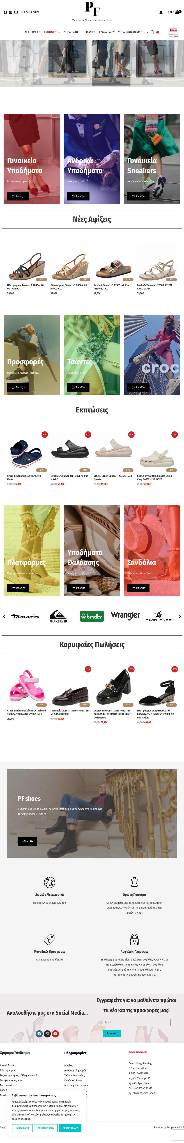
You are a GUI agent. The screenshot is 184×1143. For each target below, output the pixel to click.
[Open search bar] (152, 32)
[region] (46, 1112)
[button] (4, 616)
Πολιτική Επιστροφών (76, 1085)
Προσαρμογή (22, 1128)
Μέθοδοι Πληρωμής (75, 1070)
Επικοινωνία (6, 1085)
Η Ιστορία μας (7, 1070)
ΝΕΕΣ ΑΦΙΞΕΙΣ (33, 32)
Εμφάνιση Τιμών (73, 1080)
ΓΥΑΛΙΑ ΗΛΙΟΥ (107, 32)
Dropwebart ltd (175, 1127)
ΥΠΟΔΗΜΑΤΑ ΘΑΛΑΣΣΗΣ (133, 32)
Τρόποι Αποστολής (74, 1075)
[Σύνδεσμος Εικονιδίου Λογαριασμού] (161, 12)
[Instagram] (10, 12)
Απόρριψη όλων (46, 1128)
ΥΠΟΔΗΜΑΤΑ (73, 32)
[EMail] (16, 12)
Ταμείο (3, 1095)
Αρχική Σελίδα (7, 1065)
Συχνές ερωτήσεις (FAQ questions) (18, 1075)
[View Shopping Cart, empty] (173, 12)
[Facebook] (5, 12)
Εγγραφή (111, 1033)
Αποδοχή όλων (70, 1128)
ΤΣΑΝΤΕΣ (91, 32)
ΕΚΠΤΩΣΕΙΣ (52, 32)
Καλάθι (4, 1090)
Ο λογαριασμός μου (11, 1080)
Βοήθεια (68, 1065)
